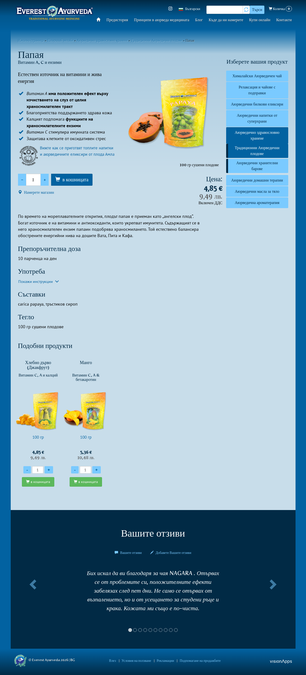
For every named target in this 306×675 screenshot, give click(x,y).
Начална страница (31, 40)
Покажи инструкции (38, 281)
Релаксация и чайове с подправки (257, 90)
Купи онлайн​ (259, 20)
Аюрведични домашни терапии (257, 180)
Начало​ (99, 19)
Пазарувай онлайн (60, 40)
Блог (199, 20)
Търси (257, 9)
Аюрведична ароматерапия (257, 202)
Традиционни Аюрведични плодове (156, 40)
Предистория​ (117, 20)
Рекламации (163, 661)
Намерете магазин (36, 192)
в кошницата (76, 180)
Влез (117, 661)
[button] (32, 603)
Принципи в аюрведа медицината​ (161, 20)
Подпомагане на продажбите (195, 661)
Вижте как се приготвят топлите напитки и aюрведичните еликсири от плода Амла (76, 154)
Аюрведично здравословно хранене (102, 40)
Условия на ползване (138, 661)
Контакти (284, 20)
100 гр (38, 410)
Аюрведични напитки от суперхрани (257, 118)
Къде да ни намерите (226, 20)
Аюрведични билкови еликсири (257, 104)
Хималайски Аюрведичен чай (257, 76)
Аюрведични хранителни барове (257, 166)
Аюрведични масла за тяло (257, 191)
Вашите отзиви (128, 553)
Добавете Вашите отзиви (170, 553)
